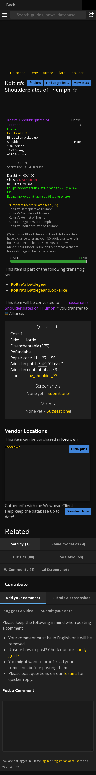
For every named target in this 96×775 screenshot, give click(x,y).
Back (10, 5)
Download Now (78, 511)
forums (70, 673)
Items (34, 72)
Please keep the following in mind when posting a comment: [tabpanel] (48, 694)
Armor (48, 72)
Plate (61, 72)
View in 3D (81, 83)
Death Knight (28, 179)
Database (17, 72)
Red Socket (19, 162)
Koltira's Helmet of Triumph (28, 217)
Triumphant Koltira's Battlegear (29, 205)
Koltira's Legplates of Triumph (30, 221)
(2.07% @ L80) (60, 196)
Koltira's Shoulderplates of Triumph (33, 226)
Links (37, 83)
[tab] (20, 544)
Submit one (58, 393)
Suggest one (58, 411)
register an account (66, 761)
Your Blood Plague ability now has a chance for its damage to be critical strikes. (42, 249)
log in (45, 761)
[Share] (91, 15)
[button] (69, 457)
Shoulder (77, 72)
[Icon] (13, 106)
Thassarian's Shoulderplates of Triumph (47, 305)
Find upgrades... (57, 83)
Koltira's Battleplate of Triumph (31, 209)
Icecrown (69, 439)
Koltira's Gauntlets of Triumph (30, 213)
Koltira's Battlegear (29, 284)
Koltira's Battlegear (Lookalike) (39, 290)
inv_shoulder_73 (38, 375)
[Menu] (5, 15)
